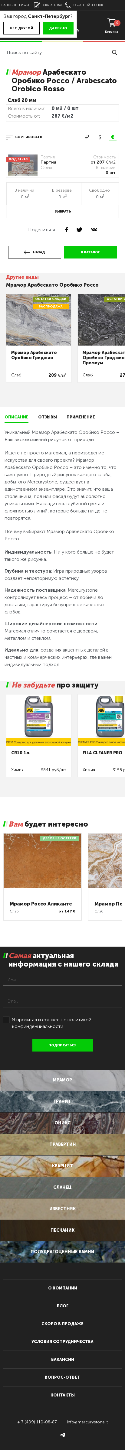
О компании (62, 1288)
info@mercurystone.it (87, 1422)
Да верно (58, 28)
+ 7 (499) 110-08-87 (37, 1422)
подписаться (62, 1045)
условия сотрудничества (62, 1341)
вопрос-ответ (62, 1377)
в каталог (90, 252)
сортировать (28, 137)
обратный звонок (84, 5)
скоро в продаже (62, 1324)
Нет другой (21, 28)
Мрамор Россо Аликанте (41, 904)
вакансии (62, 1359)
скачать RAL (48, 5)
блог (62, 1306)
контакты (63, 1395)
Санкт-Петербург (16, 5)
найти (114, 52)
